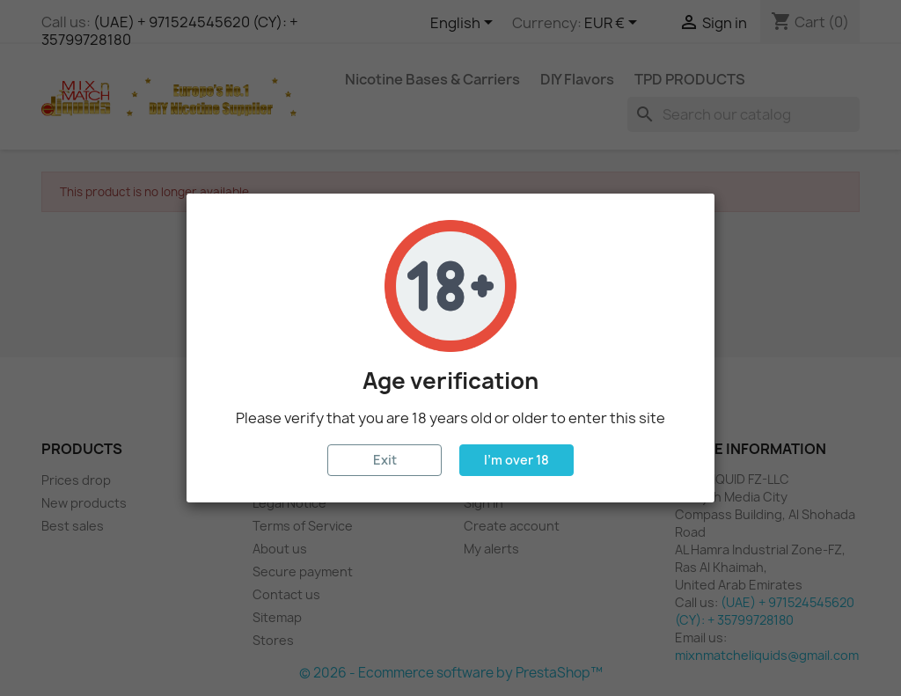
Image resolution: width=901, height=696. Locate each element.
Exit (385, 459)
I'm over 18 (516, 459)
